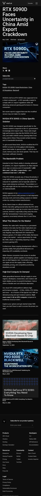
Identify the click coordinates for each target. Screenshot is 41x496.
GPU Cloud (6, 436)
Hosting (5, 442)
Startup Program (7, 456)
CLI (30, 436)
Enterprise (6, 453)
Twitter (18, 459)
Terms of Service (8, 479)
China (30, 87)
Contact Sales (32, 456)
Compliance (6, 485)
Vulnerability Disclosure (10, 488)
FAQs (4, 468)
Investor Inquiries (33, 459)
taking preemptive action (26, 193)
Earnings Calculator (8, 445)
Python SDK (32, 439)
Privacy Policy (7, 482)
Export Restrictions (21, 87)
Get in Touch (32, 453)
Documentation (33, 445)
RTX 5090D (11, 87)
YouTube (19, 462)
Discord (18, 453)
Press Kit (5, 471)
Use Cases (6, 462)
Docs (4, 465)
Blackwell (16, 90)
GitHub (18, 456)
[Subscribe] (32, 425)
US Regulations (7, 90)
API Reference (33, 442)
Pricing (5, 459)
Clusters (5, 439)
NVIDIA (5, 87)
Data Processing (8, 491)
